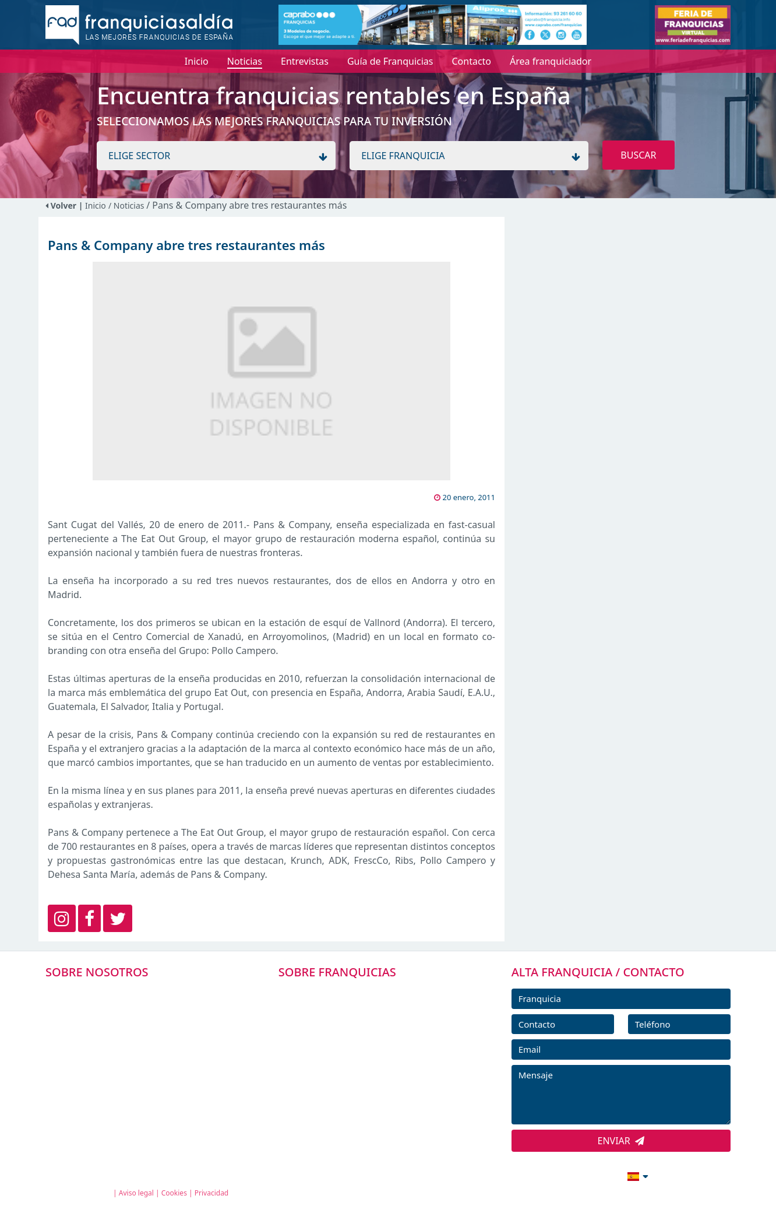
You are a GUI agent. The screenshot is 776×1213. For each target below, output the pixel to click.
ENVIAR (621, 1140)
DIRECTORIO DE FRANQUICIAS (359, 1019)
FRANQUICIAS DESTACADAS (353, 1045)
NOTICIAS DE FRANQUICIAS (353, 1072)
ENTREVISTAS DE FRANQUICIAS (360, 1098)
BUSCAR (638, 155)
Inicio (95, 205)
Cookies (174, 1193)
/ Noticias (127, 205)
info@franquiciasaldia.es (537, 1175)
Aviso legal (136, 1193)
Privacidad (212, 1193)
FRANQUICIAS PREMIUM (346, 993)
